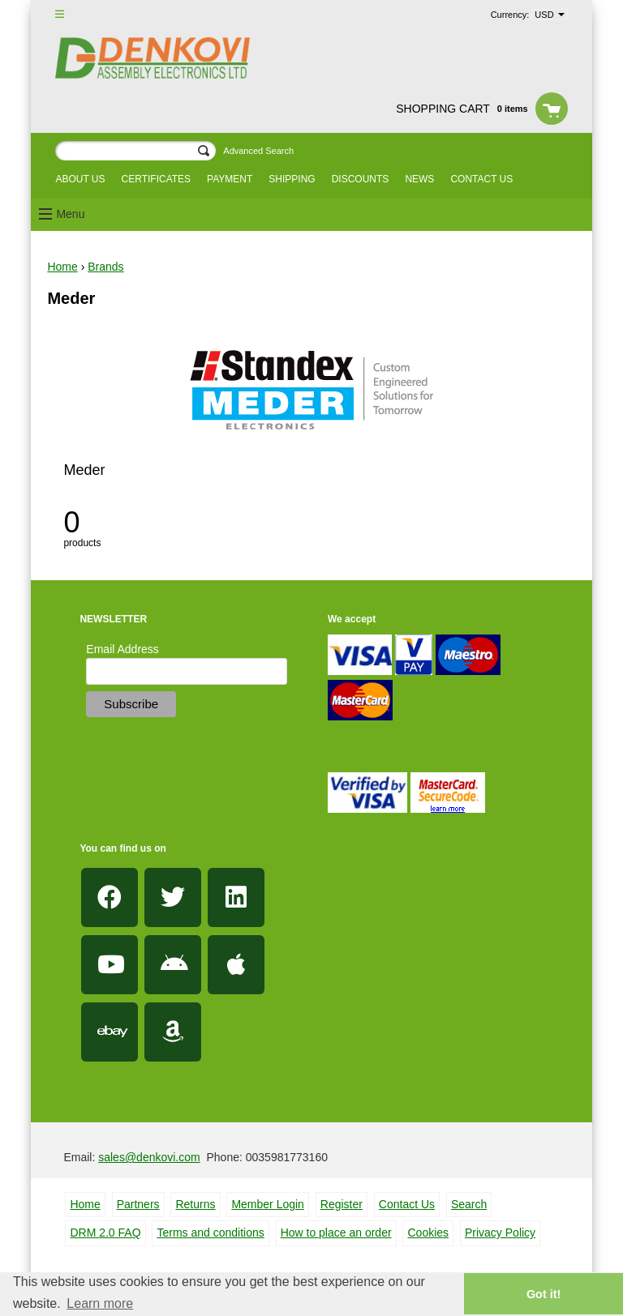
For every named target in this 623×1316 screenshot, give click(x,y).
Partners (138, 1204)
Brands (105, 266)
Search (469, 1204)
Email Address (122, 649)
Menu (70, 213)
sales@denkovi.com (149, 1157)
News (419, 179)
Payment (229, 179)
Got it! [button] (543, 1294)
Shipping (292, 179)
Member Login (267, 1204)
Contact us (481, 179)
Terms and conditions (210, 1232)
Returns (195, 1204)
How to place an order (336, 1232)
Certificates (156, 179)
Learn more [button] (100, 1303)
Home (62, 266)
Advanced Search (258, 151)
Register (341, 1204)
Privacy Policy (500, 1232)
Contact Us (407, 1204)
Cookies (428, 1232)
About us (80, 179)
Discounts (360, 179)
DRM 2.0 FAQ (105, 1232)
